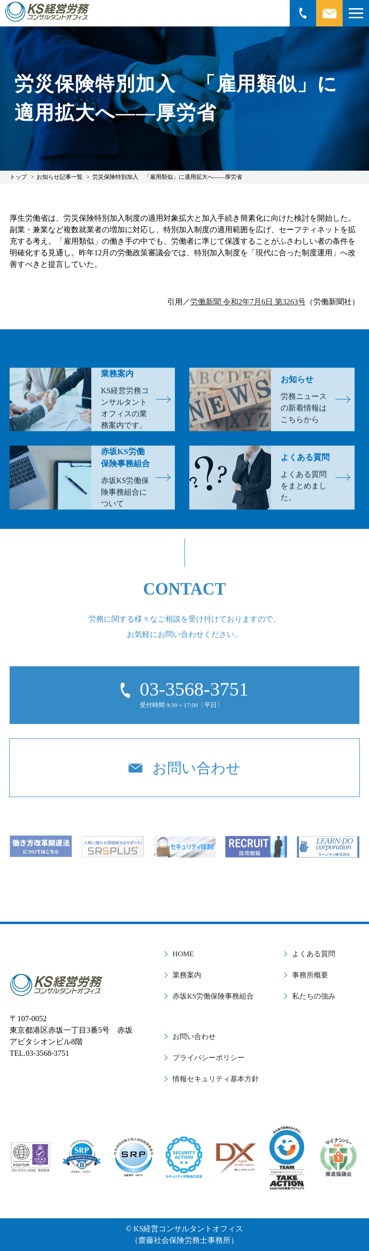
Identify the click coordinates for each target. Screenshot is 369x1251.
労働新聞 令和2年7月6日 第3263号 (248, 302)
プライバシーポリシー (208, 1058)
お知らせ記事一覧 (60, 177)
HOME (183, 954)
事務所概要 (310, 975)
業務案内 (186, 975)
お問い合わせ (194, 1036)
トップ (18, 177)
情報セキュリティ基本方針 (215, 1079)
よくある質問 (313, 954)
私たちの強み (313, 996)
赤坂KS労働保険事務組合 (213, 996)
